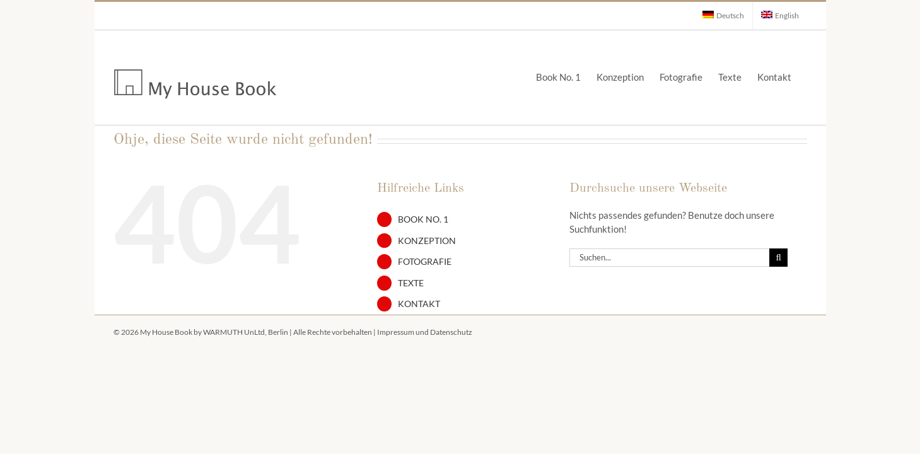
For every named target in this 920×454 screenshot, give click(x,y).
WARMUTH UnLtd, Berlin (245, 332)
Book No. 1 (423, 219)
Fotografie (424, 261)
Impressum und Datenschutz (424, 332)
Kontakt (419, 303)
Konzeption (427, 240)
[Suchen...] (669, 257)
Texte (411, 282)
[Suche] (778, 257)
